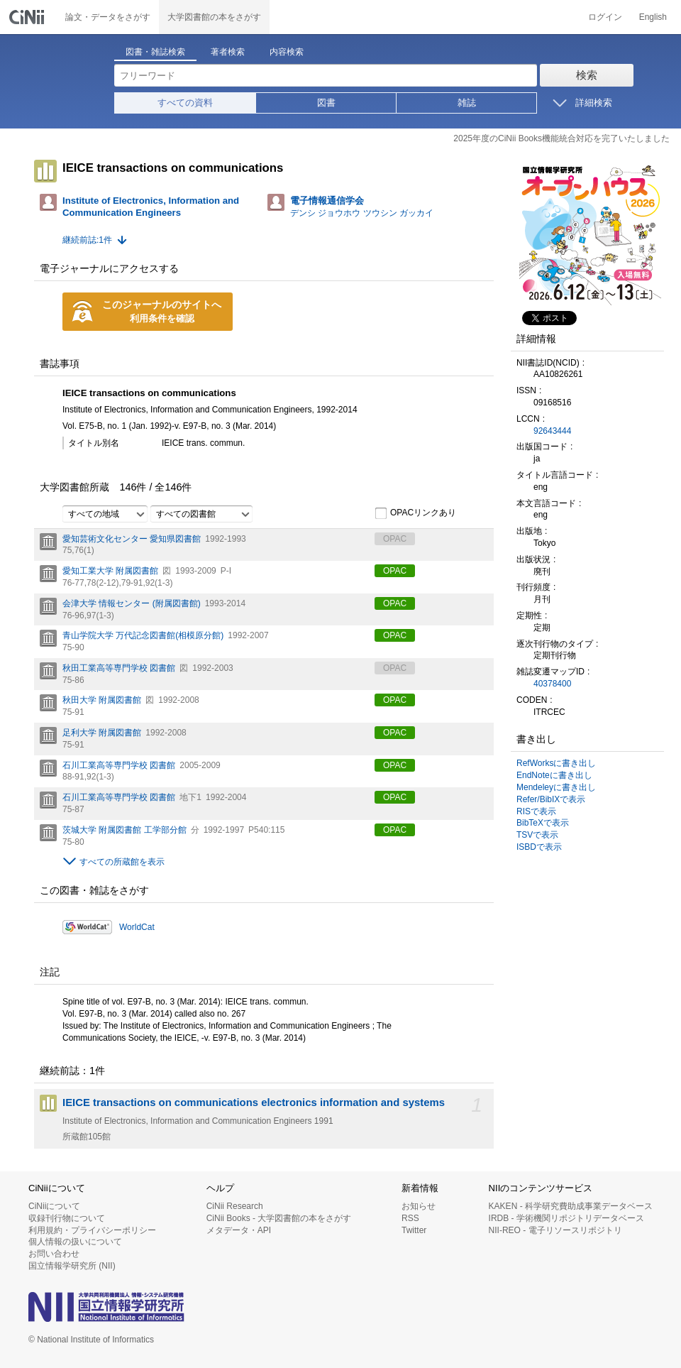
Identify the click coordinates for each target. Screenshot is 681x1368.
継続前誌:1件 (87, 240)
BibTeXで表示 (542, 823)
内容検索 (287, 52)
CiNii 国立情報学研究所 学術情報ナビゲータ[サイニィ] (28, 17)
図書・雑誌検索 (155, 52)
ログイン (605, 17)
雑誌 (467, 102)
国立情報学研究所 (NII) (72, 1266)
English (653, 17)
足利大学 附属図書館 (101, 733)
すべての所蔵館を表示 (122, 862)
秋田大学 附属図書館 (101, 700)
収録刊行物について (66, 1218)
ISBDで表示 (539, 847)
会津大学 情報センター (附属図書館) (131, 603)
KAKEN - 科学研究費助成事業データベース (571, 1206)
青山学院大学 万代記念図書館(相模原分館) (142, 635)
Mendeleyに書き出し (556, 787)
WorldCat (137, 927)
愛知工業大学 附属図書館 (110, 571)
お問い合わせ (53, 1254)
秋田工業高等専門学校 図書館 (118, 668)
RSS (410, 1218)
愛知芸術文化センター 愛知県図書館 (131, 539)
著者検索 (228, 52)
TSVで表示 (537, 835)
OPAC (394, 571)
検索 (586, 75)
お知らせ (419, 1206)
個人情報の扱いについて (75, 1242)
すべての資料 (185, 102)
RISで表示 (536, 811)
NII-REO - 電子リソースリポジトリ (555, 1230)
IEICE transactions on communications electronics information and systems (253, 1102)
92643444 (552, 431)
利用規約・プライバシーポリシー (92, 1230)
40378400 (552, 684)
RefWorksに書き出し (556, 763)
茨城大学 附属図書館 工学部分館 (124, 830)
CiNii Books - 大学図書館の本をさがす (279, 1218)
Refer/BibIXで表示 (550, 799)
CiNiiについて (54, 1206)
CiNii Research (234, 1206)
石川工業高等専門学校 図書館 (118, 765)
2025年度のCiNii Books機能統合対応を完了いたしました (561, 138)
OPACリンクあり (415, 513)
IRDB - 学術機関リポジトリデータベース (566, 1218)
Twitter (414, 1230)
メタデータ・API (238, 1230)
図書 (326, 102)
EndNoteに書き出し (554, 775)
